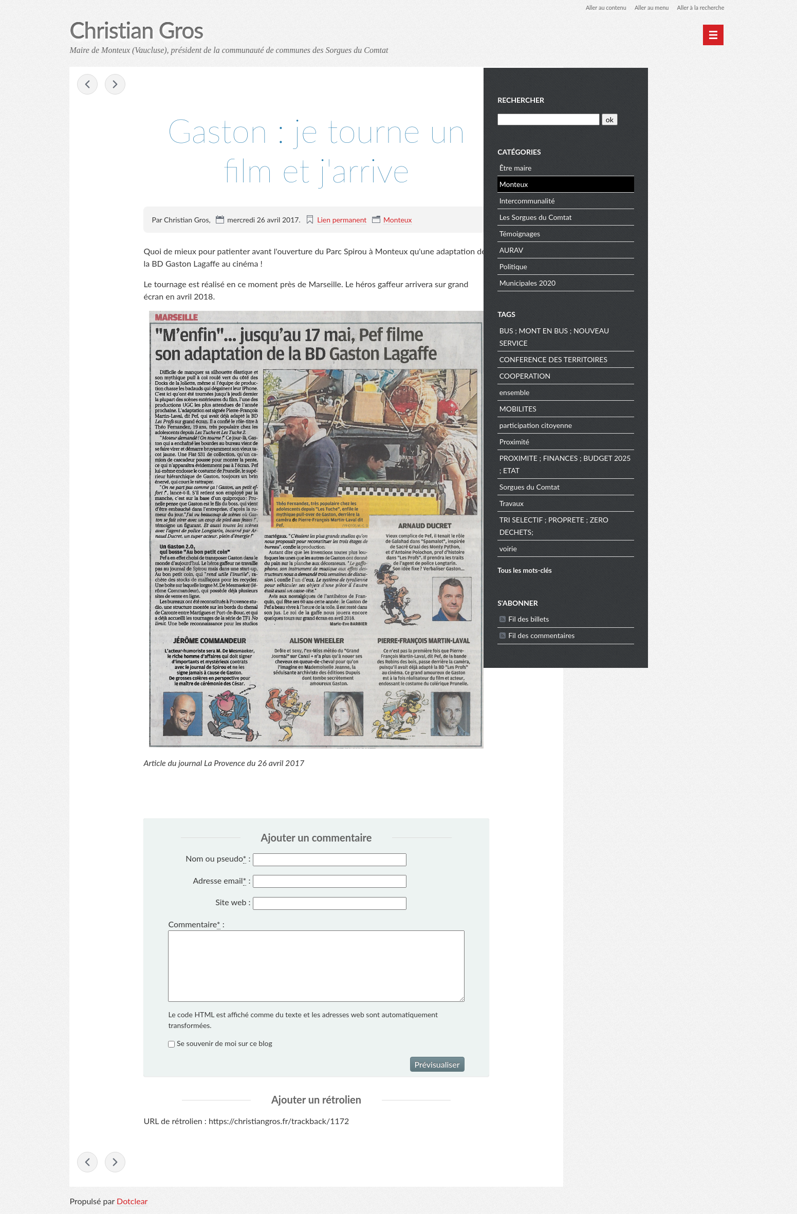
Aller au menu (646, 7)
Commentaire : (196, 925)
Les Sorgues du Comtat (616, 215)
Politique (594, 264)
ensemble (595, 390)
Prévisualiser (437, 1065)
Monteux (397, 220)
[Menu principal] (713, 35)
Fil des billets (609, 617)
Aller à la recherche (698, 7)
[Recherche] (629, 118)
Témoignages (600, 232)
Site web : (232, 903)
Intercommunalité (608, 199)
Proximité (595, 440)
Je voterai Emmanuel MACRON (116, 85)
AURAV (592, 248)
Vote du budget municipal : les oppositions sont (88, 85)
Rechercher (602, 99)
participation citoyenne (616, 423)
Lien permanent (341, 220)
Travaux (592, 501)
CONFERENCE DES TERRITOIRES (634, 357)
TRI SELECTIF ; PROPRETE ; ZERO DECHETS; (634, 524)
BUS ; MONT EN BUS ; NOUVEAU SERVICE (635, 335)
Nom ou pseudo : (218, 859)
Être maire (596, 166)
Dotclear (132, 1203)
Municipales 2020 (608, 281)
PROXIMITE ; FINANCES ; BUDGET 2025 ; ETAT (636, 462)
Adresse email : (221, 881)
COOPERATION (605, 374)
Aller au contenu (596, 7)
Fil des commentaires (622, 633)
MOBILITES (598, 407)
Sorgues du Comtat (610, 485)
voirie (589, 547)
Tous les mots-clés (606, 569)
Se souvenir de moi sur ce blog (224, 1043)
